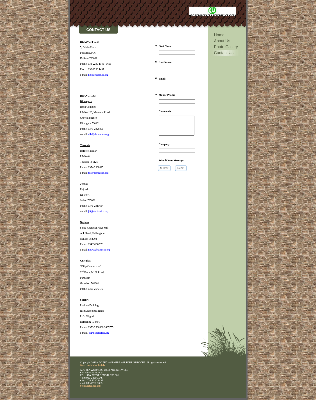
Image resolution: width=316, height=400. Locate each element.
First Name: (165, 46)
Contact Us (223, 53)
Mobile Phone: (167, 94)
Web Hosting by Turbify (92, 365)
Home (219, 35)
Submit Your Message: (171, 160)
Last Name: (165, 62)
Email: (162, 78)
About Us (222, 41)
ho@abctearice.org (90, 385)
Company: (165, 144)
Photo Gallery (226, 47)
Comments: (165, 111)
